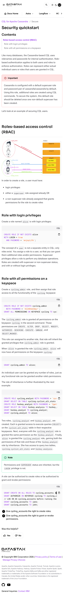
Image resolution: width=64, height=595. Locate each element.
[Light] (52, 5)
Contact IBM (23, 591)
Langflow (45, 13)
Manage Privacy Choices (14, 560)
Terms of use (55, 557)
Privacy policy (41, 557)
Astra (30, 13)
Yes (6, 535)
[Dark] (56, 5)
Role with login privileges (15, 44)
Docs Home (11, 13)
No (18, 535)
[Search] (46, 5)
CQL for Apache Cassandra (15, 21)
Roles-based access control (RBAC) (20, 40)
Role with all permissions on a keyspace (22, 48)
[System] (59, 5)
